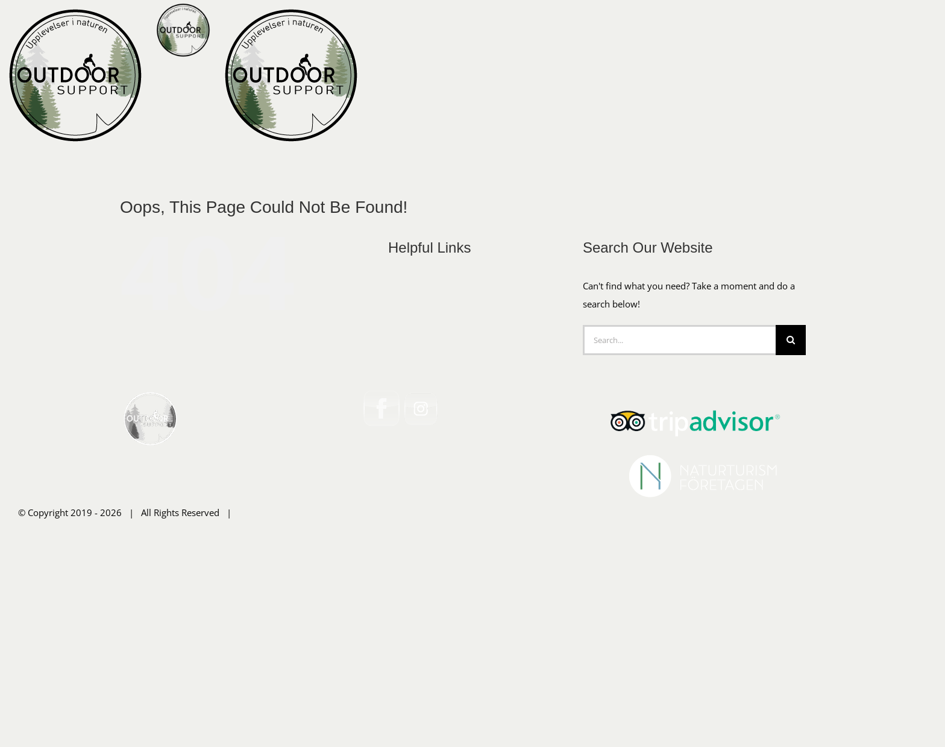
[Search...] (679, 528)
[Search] (791, 528)
